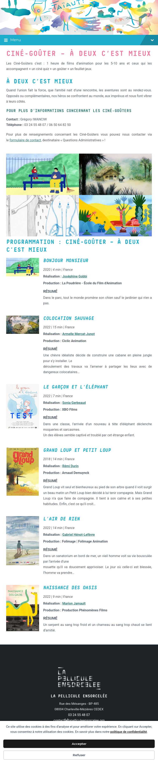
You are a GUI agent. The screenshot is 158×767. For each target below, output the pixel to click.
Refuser (79, 755)
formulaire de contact (25, 140)
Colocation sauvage (68, 318)
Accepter (79, 744)
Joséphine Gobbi (74, 276)
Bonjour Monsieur (65, 260)
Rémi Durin (70, 466)
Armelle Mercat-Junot (78, 334)
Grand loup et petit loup (77, 450)
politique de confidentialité (128, 732)
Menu (79, 40)
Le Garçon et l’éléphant (75, 387)
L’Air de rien (61, 519)
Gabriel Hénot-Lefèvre (78, 535)
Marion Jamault (74, 603)
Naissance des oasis (70, 587)
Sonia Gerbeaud (74, 403)
